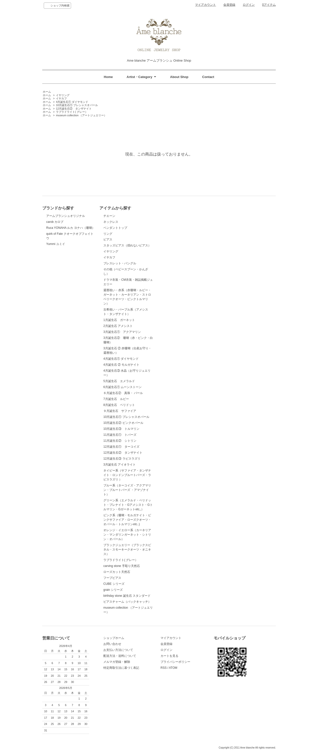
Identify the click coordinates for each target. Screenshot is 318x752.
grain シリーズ (113, 590)
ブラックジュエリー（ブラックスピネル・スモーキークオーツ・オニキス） (127, 549)
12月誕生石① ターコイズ (121, 446)
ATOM (173, 668)
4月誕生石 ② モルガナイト (121, 364)
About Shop (179, 77)
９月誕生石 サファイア (119, 411)
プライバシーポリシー (175, 662)
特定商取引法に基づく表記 (121, 668)
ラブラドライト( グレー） (72, 111)
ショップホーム (113, 638)
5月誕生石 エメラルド (119, 381)
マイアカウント (205, 4)
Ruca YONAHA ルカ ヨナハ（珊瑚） (70, 228)
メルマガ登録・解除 (116, 662)
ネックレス (110, 222)
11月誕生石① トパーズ (119, 434)
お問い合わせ (112, 644)
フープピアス (112, 578)
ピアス (107, 239)
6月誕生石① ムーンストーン (122, 387)
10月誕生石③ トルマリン (121, 429)
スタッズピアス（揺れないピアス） (127, 245)
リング (107, 234)
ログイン (249, 4)
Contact (208, 77)
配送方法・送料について (119, 656)
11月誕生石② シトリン (119, 440)
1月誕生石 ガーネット (119, 320)
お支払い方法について (118, 650)
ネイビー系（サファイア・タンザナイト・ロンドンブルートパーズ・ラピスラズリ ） (127, 475)
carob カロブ (54, 222)
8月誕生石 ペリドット (119, 405)
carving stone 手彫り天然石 (121, 566)
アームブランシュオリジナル (65, 216)
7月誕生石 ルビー (116, 399)
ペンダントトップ (115, 228)
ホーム (47, 91)
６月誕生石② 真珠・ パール (123, 393)
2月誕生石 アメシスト (118, 326)
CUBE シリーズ (113, 584)
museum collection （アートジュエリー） (81, 115)
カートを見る (169, 656)
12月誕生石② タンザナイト (74, 108)
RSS (163, 668)
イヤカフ (61, 98)
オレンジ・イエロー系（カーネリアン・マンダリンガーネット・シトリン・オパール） (127, 534)
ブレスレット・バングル (119, 263)
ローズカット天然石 (116, 572)
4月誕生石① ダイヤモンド (72, 101)
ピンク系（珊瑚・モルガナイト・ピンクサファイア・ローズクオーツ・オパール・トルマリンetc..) (127, 520)
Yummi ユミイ (55, 244)
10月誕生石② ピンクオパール (123, 423)
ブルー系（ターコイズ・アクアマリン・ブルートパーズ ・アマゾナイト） (127, 490)
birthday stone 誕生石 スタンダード (127, 595)
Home (108, 77)
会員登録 (229, 4)
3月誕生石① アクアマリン (122, 332)
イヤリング (63, 95)
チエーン (109, 216)
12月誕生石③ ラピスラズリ (121, 458)
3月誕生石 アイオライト (119, 464)
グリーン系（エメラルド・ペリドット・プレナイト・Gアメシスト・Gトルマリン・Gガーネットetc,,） (128, 505)
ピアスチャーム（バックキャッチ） (127, 601)
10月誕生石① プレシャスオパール (77, 105)
